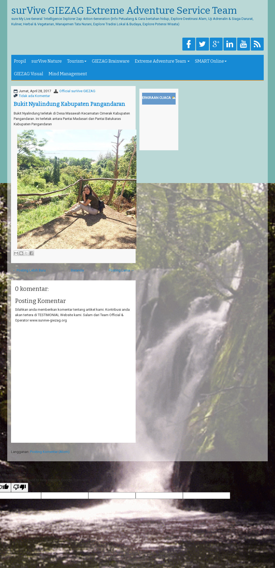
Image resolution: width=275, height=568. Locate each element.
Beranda (77, 270)
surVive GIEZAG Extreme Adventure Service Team (124, 10)
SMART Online (211, 61)
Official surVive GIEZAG (77, 91)
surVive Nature (46, 61)
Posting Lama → (121, 270)
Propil (20, 61)
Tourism (76, 61)
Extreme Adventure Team (162, 61)
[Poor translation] (19, 487)
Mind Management (68, 73)
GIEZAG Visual (28, 73)
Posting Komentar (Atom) (50, 452)
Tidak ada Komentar (34, 96)
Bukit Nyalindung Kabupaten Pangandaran (69, 104)
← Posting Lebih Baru (29, 270)
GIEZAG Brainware (110, 61)
